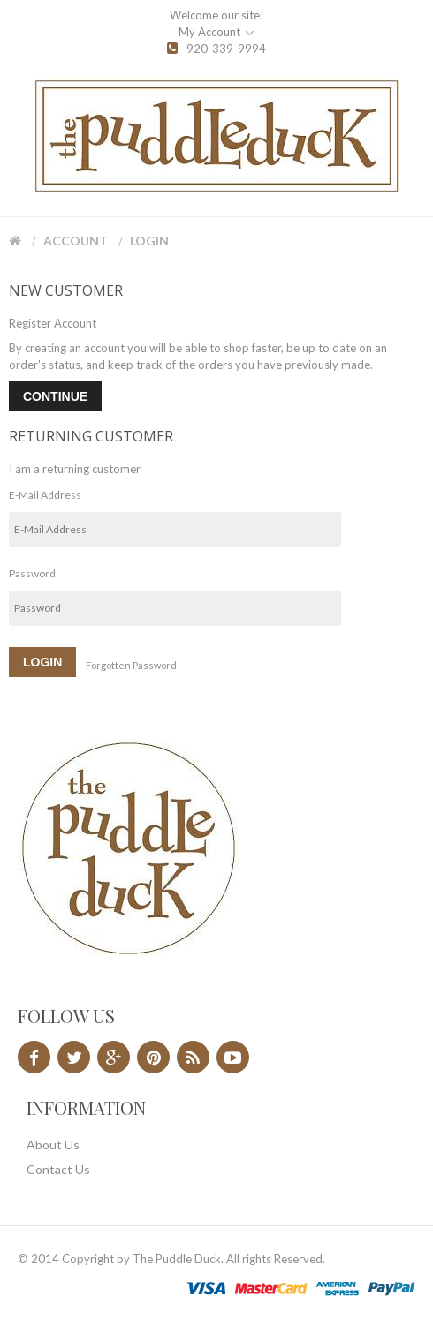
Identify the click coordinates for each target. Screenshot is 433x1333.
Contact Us (58, 1169)
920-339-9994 (216, 48)
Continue (55, 396)
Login (149, 240)
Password (32, 573)
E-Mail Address (45, 494)
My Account (216, 33)
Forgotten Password (131, 665)
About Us (53, 1144)
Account (75, 240)
